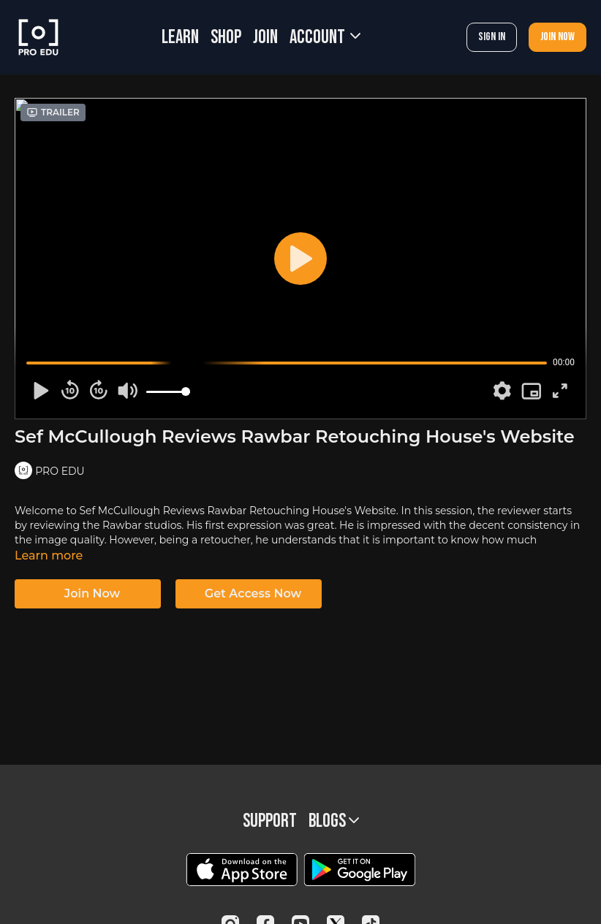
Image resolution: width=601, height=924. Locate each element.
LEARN (180, 37)
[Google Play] (359, 869)
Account (325, 37)
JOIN (265, 37)
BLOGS (334, 821)
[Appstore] (242, 869)
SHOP (226, 37)
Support (270, 821)
